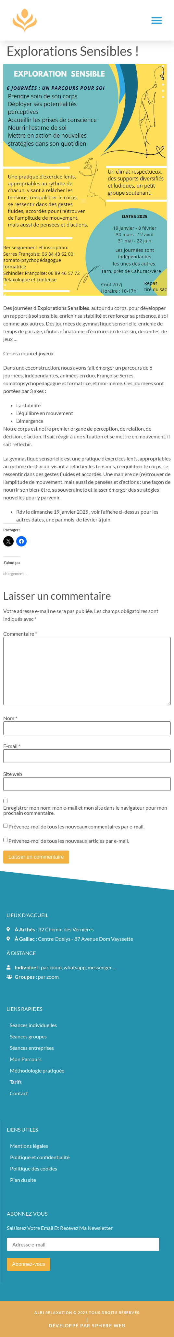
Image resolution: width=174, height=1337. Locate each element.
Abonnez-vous (28, 1264)
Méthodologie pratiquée (37, 1070)
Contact (19, 1093)
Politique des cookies (33, 1168)
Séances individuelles (33, 1025)
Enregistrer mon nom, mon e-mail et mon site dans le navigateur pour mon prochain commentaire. (85, 810)
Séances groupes (28, 1036)
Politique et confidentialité (39, 1157)
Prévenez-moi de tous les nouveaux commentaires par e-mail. (76, 826)
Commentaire (20, 633)
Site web (12, 774)
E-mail (11, 746)
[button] (157, 20)
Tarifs (16, 1082)
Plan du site (23, 1180)
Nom (10, 718)
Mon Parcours (26, 1059)
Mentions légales (29, 1146)
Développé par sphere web (87, 1325)
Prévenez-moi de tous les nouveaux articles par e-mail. (68, 841)
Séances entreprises (32, 1048)
